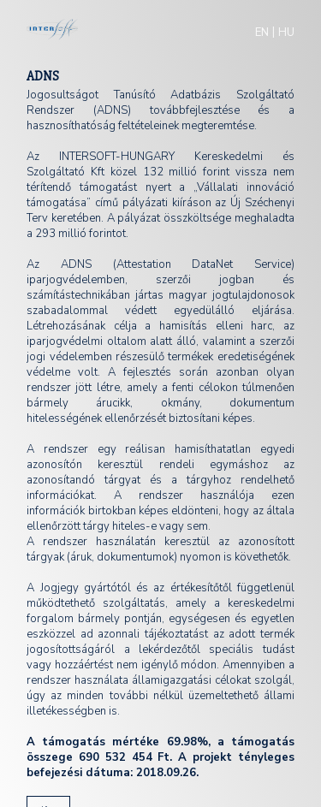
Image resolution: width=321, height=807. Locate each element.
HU (286, 32)
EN (262, 32)
